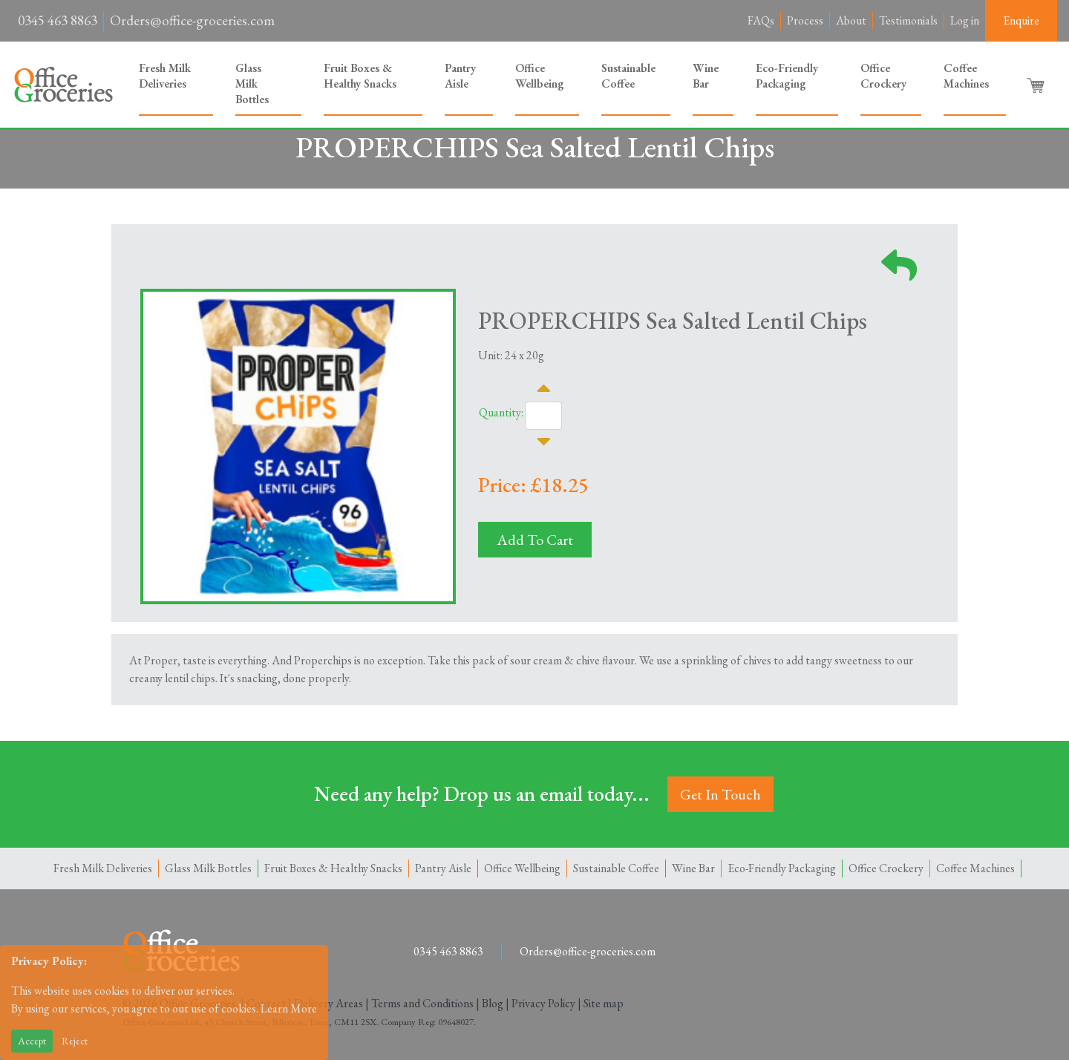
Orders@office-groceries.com (192, 20)
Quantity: (501, 412)
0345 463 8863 (57, 20)
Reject (75, 1040)
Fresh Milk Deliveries (165, 75)
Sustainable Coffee (628, 75)
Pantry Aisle (460, 75)
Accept (32, 1040)
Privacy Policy (543, 1003)
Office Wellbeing (539, 75)
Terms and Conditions (422, 1003)
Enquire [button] (1021, 20)
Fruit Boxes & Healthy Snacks (360, 75)
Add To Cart (535, 539)
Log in (964, 20)
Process (805, 20)
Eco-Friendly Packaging (787, 75)
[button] (1037, 84)
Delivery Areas (328, 1003)
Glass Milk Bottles (252, 83)
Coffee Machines (966, 75)
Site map (603, 1003)
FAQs (761, 20)
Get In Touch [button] (720, 794)
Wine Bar (706, 75)
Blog (492, 1003)
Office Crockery (883, 75)
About (851, 20)
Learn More (289, 1008)
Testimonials (908, 20)
